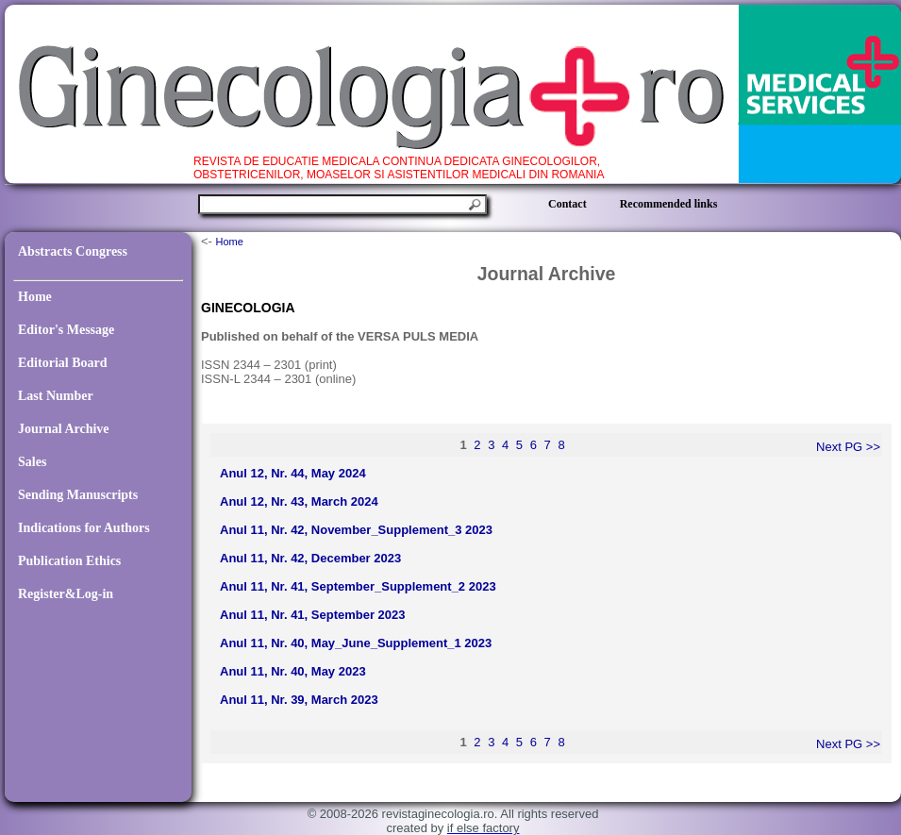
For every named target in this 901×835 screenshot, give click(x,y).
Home (35, 297)
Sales (32, 462)
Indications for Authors (84, 528)
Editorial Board (63, 363)
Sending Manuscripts (78, 495)
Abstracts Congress (72, 251)
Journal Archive (63, 429)
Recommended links (669, 203)
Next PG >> (848, 447)
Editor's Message (66, 330)
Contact (567, 203)
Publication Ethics (69, 561)
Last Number (55, 396)
